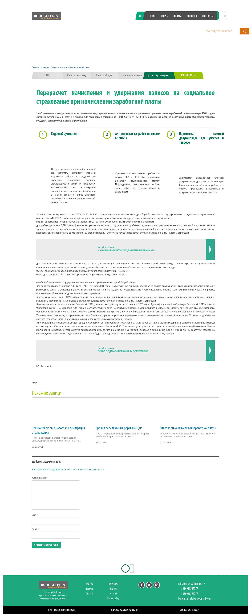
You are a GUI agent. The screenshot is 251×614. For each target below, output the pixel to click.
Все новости (187, 75)
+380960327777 (198, 24)
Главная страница (40, 67)
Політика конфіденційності (61, 609)
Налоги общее (104, 75)
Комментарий (40, 478)
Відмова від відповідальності (125, 609)
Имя (35, 515)
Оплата (177, 16)
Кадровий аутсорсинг (64, 134)
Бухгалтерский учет (79, 67)
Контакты (208, 16)
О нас (153, 16)
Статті (113, 593)
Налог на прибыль (132, 75)
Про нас (89, 584)
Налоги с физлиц (76, 75)
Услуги (164, 16)
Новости (192, 16)
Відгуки (113, 588)
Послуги (89, 588)
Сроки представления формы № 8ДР (119, 428)
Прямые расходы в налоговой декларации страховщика (58, 430)
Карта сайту (113, 598)
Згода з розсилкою (189, 609)
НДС (48, 75)
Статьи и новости (59, 67)
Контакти (113, 584)
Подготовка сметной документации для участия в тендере (201, 138)
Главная (142, 16)
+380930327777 (157, 24)
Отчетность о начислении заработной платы (188, 428)
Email (35, 529)
